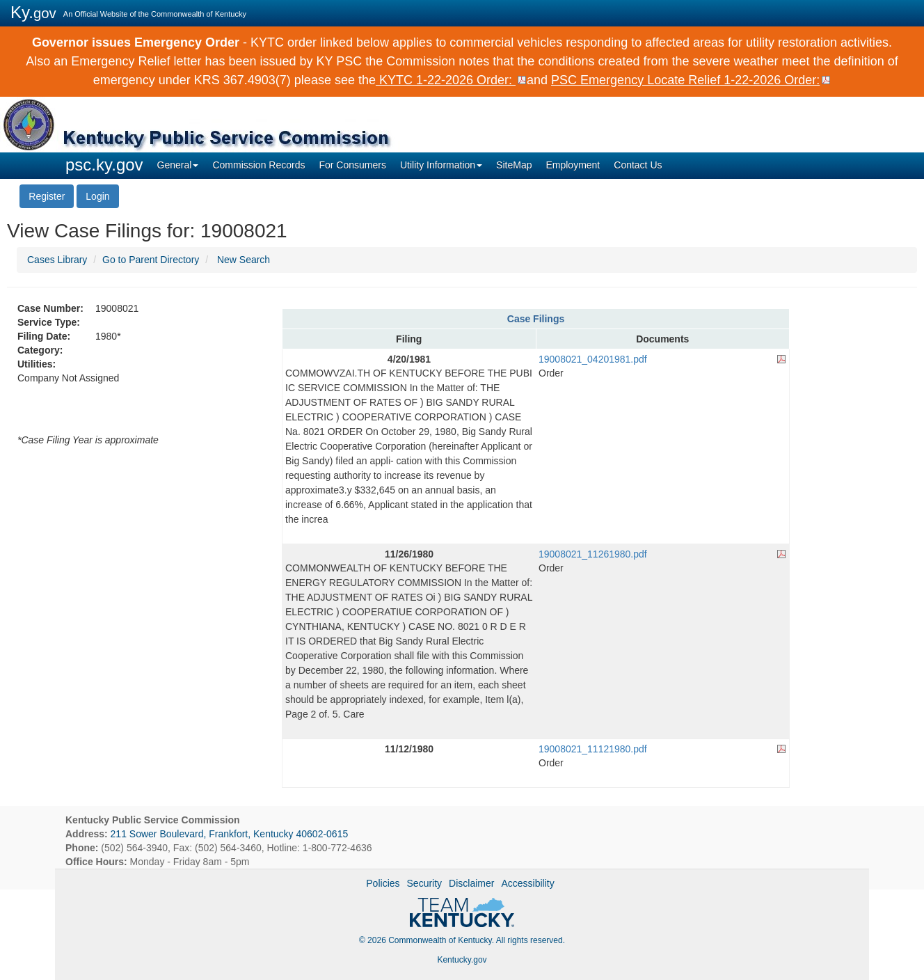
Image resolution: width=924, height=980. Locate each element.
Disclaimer (471, 883)
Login (97, 196)
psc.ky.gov (104, 164)
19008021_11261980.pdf (593, 554)
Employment (572, 165)
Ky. (33, 12)
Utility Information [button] (441, 165)
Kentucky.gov (461, 960)
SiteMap (514, 165)
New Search (243, 259)
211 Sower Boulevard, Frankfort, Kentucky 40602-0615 (230, 833)
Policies (382, 883)
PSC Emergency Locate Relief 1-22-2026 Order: (685, 80)
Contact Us (638, 165)
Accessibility (527, 883)
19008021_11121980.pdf (593, 748)
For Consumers (352, 165)
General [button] (178, 165)
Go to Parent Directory (150, 259)
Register (47, 196)
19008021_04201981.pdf (593, 359)
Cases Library (57, 259)
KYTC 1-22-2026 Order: (446, 80)
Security (425, 883)
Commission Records (258, 165)
